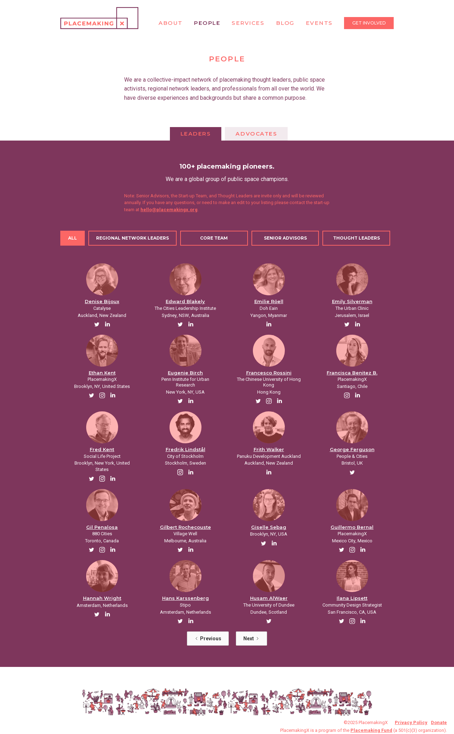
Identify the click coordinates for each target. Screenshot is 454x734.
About (171, 23)
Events (319, 23)
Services (248, 23)
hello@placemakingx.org (169, 209)
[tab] (196, 134)
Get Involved (369, 23)
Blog (285, 23)
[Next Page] (251, 638)
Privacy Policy (411, 722)
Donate (439, 722)
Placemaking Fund (371, 730)
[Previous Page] (208, 638)
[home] (99, 18)
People (207, 23)
